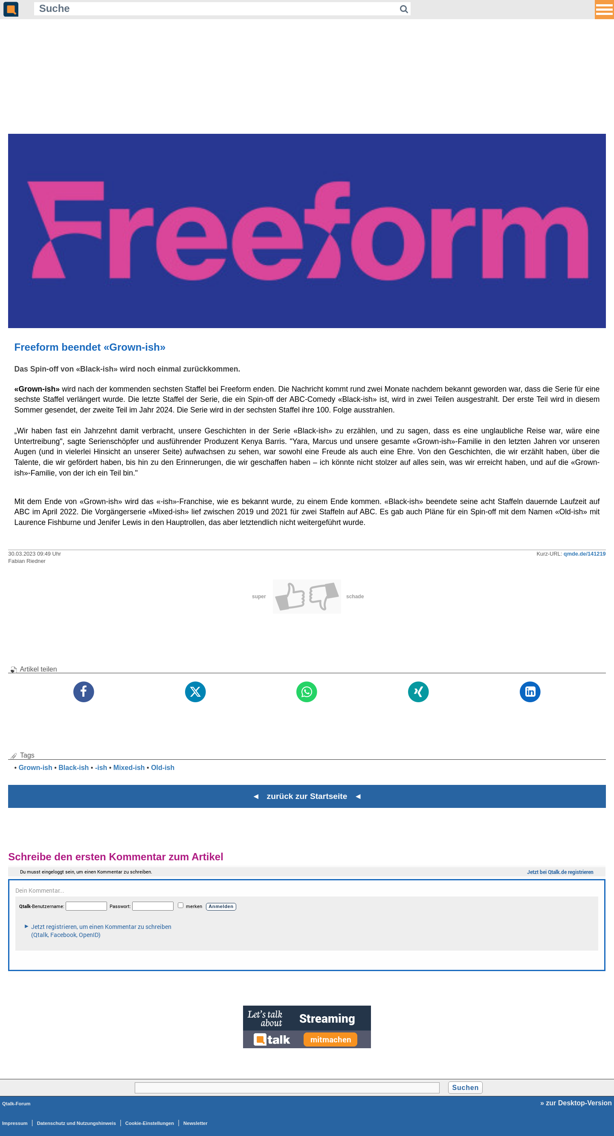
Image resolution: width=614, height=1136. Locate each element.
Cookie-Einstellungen (149, 1123)
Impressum (15, 1123)
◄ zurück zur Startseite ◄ (307, 796)
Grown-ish (35, 767)
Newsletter (195, 1123)
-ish (101, 767)
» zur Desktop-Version (576, 1103)
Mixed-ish (129, 767)
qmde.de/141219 (585, 554)
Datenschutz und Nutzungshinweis (76, 1123)
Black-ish (73, 767)
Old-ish (162, 767)
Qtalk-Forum (16, 1103)
